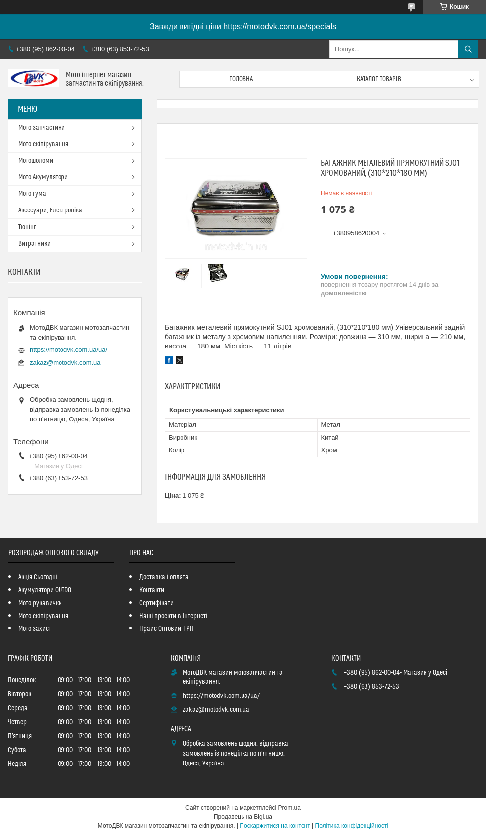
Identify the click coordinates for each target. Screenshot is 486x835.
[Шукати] (468, 49)
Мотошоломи (35, 161)
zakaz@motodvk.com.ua (65, 362)
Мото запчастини (41, 128)
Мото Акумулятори (43, 177)
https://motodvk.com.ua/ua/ (68, 349)
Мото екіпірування (43, 144)
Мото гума (32, 194)
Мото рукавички (40, 603)
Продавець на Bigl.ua (243, 816)
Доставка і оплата (164, 577)
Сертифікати (156, 603)
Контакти (151, 590)
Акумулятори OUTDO (44, 590)
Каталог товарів (379, 79)
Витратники (34, 244)
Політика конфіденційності (352, 825)
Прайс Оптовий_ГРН (166, 629)
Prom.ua (289, 807)
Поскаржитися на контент (275, 825)
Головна (241, 79)
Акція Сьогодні (37, 577)
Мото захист (34, 629)
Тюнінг (27, 227)
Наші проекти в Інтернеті (173, 616)
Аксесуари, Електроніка (50, 210)
